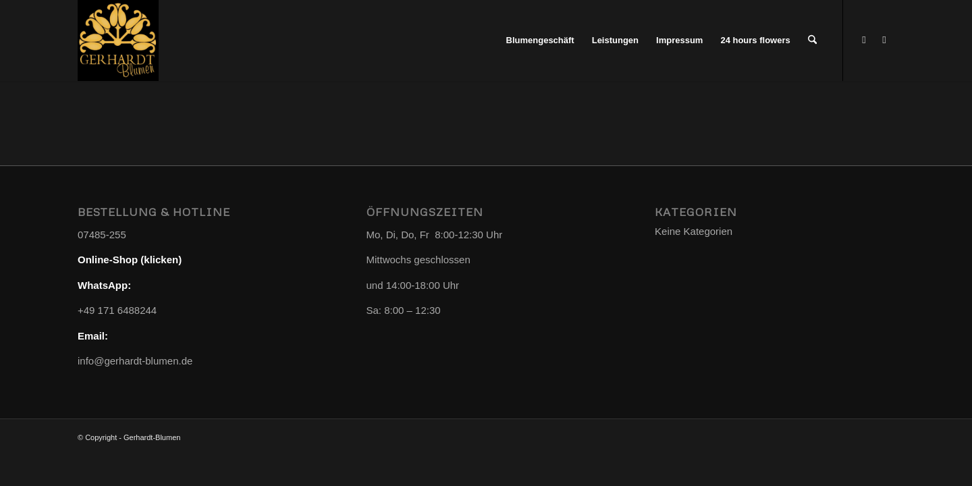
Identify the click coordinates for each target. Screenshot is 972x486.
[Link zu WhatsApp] (864, 40)
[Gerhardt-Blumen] (118, 40)
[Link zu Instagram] (884, 40)
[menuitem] (540, 40)
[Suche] (812, 40)
